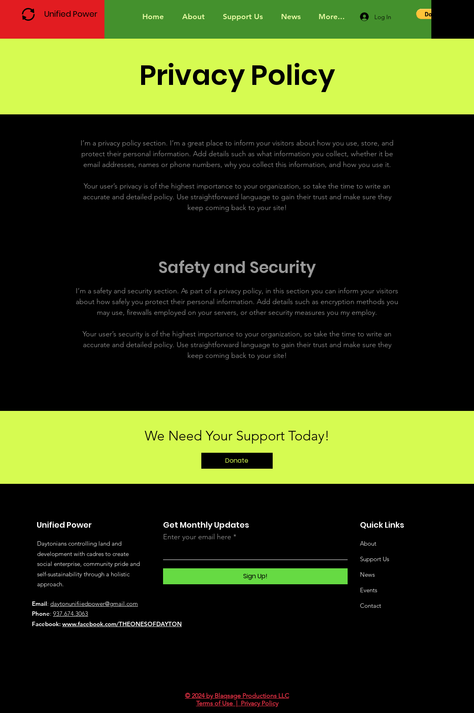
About (368, 543)
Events (368, 590)
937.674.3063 (70, 613)
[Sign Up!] (255, 576)
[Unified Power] (73, 14)
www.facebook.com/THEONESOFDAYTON (122, 624)
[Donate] (237, 461)
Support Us (374, 559)
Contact (370, 605)
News (367, 574)
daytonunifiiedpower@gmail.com (94, 603)
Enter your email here (197, 536)
